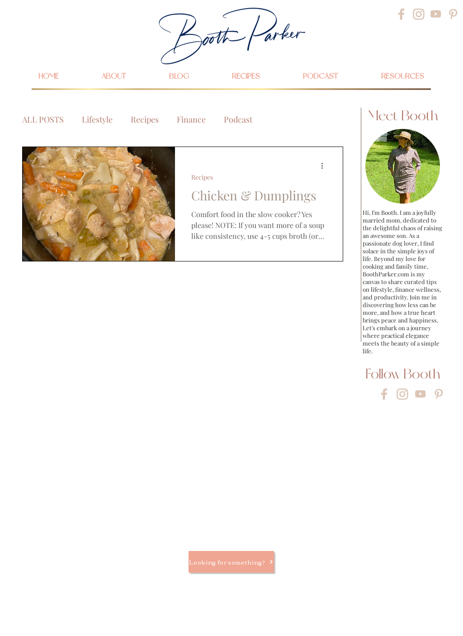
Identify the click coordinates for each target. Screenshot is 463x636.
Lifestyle (97, 119)
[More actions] (325, 165)
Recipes (145, 119)
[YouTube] (436, 14)
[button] (402, 76)
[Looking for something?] (231, 562)
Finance (191, 119)
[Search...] (88, 13)
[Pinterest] (453, 14)
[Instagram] (418, 14)
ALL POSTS (43, 119)
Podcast (238, 119)
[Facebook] (401, 14)
